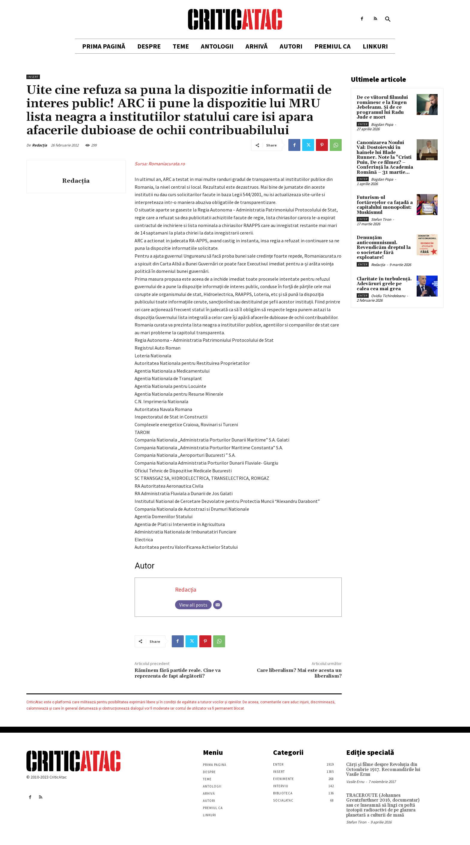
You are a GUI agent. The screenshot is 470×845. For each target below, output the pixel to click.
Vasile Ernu (355, 781)
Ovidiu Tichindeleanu (388, 295)
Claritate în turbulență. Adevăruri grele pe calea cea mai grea (384, 284)
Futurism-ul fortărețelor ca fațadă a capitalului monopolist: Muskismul (385, 205)
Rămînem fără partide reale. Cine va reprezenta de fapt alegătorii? (178, 673)
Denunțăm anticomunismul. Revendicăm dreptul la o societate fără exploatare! (384, 247)
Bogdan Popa (382, 124)
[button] (388, 19)
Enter (362, 124)
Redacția (39, 145)
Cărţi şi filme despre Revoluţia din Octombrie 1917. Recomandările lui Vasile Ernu (383, 769)
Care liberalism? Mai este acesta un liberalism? (299, 673)
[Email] (217, 604)
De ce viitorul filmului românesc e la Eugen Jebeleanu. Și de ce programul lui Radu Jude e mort (382, 107)
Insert (33, 77)
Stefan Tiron (381, 219)
